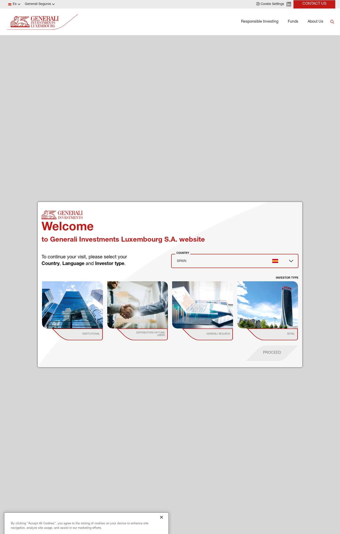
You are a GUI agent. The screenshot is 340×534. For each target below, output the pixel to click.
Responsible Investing (259, 22)
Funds (293, 22)
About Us (315, 22)
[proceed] (272, 353)
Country (182, 253)
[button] (270, 4)
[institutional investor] (84, 334)
